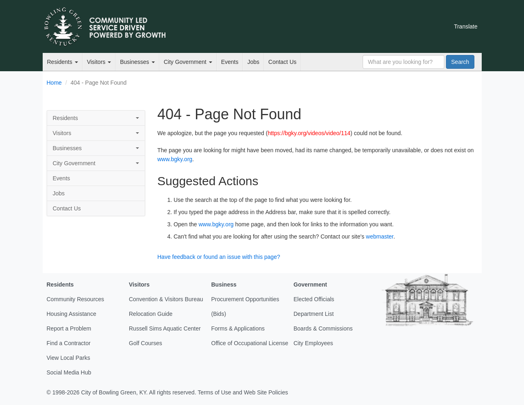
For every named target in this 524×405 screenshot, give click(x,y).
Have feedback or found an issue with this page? (218, 257)
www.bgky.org (174, 159)
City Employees (313, 343)
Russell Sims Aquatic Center (165, 328)
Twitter (359, 26)
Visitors (99, 62)
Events (230, 62)
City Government (188, 62)
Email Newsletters (345, 26)
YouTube (387, 26)
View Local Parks (68, 358)
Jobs (253, 62)
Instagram (401, 26)
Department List (314, 314)
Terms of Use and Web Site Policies (243, 392)
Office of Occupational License (250, 343)
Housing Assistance (71, 314)
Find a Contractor (69, 343)
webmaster (380, 236)
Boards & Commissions (323, 328)
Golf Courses (145, 343)
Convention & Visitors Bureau (166, 299)
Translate (466, 26)
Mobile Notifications (415, 26)
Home (54, 82)
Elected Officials (314, 299)
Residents (62, 62)
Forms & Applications (238, 328)
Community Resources (75, 299)
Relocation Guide (150, 314)
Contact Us (282, 62)
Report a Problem (69, 328)
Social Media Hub (69, 372)
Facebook (373, 26)
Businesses (137, 62)
